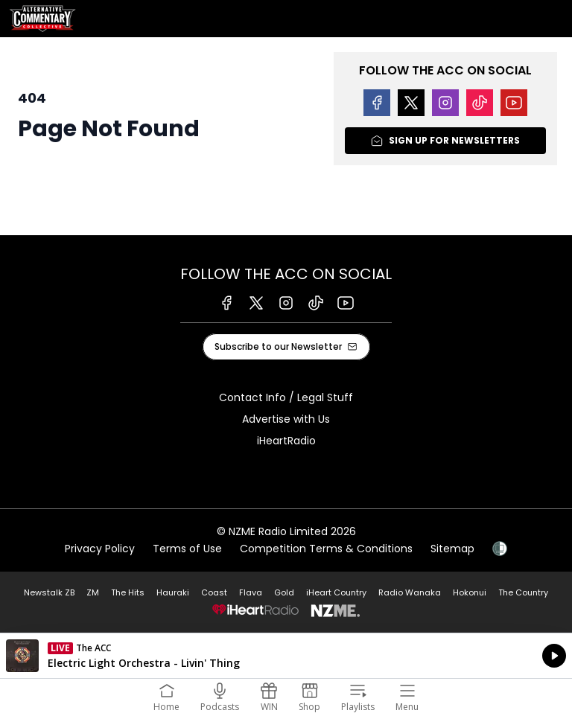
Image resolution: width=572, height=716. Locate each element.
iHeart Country (336, 592)
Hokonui (469, 592)
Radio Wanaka (409, 592)
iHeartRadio (286, 440)
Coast (214, 592)
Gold (284, 592)
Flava (250, 592)
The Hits (127, 592)
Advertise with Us (286, 419)
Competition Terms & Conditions (326, 548)
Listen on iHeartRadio (286, 655)
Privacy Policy (100, 548)
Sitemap (452, 548)
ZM (92, 592)
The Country (523, 592)
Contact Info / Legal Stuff (286, 397)
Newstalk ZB (49, 592)
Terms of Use (187, 548)
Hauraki (172, 592)
